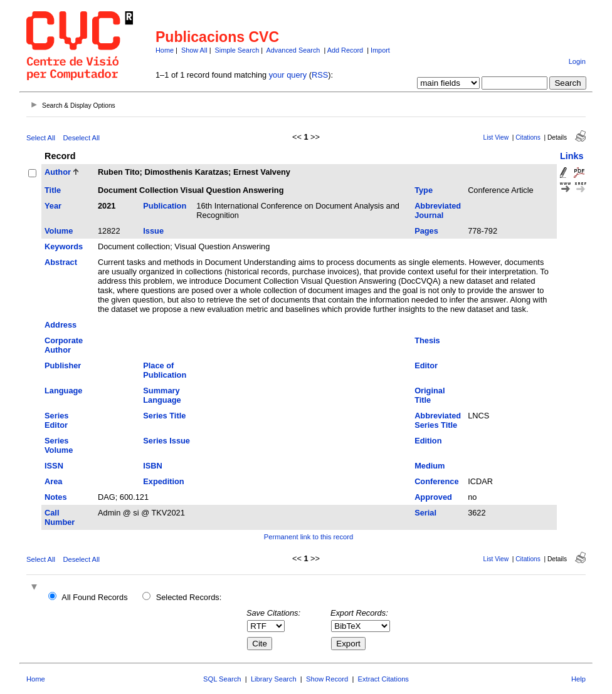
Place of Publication (164, 370)
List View (496, 137)
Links (572, 156)
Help (578, 679)
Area (53, 481)
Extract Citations (383, 679)
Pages (426, 231)
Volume (59, 231)
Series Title (164, 415)
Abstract (61, 262)
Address (60, 324)
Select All (40, 138)
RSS (320, 75)
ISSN (54, 465)
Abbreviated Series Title (437, 420)
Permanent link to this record (308, 537)
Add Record (345, 50)
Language (63, 390)
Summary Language (162, 395)
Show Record (327, 679)
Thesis (427, 340)
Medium (429, 465)
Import (380, 50)
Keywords (64, 246)
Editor (426, 365)
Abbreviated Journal (437, 210)
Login (577, 61)
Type (423, 190)
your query (288, 75)
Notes (56, 497)
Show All (194, 50)
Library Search (274, 679)
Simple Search (237, 50)
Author (58, 172)
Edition (427, 440)
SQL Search (222, 679)
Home (165, 50)
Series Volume (59, 445)
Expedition (163, 481)
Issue (153, 231)
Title (53, 190)
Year (53, 205)
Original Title (429, 395)
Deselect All (81, 138)
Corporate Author (64, 345)
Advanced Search (293, 50)
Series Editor (56, 420)
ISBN (152, 465)
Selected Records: (189, 597)
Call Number (60, 517)
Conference (436, 481)
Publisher (63, 365)
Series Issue (166, 440)
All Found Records (94, 597)
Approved (433, 497)
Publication (164, 205)
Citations (528, 137)
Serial (425, 512)
